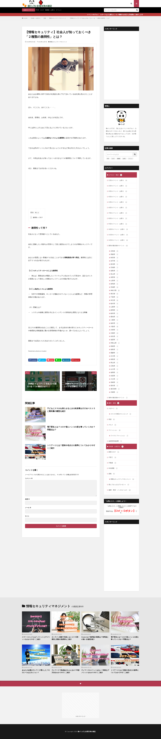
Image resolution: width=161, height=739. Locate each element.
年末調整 (113, 468)
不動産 (112, 463)
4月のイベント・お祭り (118, 197)
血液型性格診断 (115, 441)
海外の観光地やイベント (118, 398)
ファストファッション (119, 436)
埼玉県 (114, 300)
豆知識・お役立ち (35, 18)
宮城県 (114, 267)
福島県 (114, 271)
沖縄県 (114, 392)
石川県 (114, 356)
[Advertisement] (61, 189)
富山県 (114, 274)
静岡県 (114, 310)
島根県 (114, 346)
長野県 (114, 277)
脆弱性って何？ (36, 217)
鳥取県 (114, 359)
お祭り (53, 10)
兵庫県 (114, 330)
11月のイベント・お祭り (118, 235)
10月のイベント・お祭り (118, 229)
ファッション (115, 430)
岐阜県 (114, 313)
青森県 (114, 254)
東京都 (114, 294)
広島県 (114, 366)
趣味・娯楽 (114, 403)
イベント (59, 10)
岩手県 (114, 261)
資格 (45, 18)
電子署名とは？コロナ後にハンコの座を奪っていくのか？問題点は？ (71, 428)
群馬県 (114, 284)
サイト (27, 516)
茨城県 (114, 287)
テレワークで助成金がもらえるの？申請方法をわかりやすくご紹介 (65, 671)
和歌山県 (115, 343)
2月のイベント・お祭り (118, 186)
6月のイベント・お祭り (118, 208)
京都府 (114, 333)
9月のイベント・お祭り (118, 224)
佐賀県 (114, 376)
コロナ (42, 10)
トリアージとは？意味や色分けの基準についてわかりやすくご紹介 (71, 446)
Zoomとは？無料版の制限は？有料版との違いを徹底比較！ (95, 638)
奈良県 (114, 336)
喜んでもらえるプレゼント (119, 485)
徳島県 (114, 350)
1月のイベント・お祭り (118, 180)
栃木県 (114, 304)
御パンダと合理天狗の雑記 (87, 731)
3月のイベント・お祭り (118, 191)
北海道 (114, 251)
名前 (27, 499)
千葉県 (114, 297)
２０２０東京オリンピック (121, 414)
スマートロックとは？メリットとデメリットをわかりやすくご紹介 (36, 638)
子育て (112, 457)
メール (28, 507)
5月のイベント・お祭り (118, 202)
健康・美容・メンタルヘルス (120, 490)
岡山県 (114, 363)
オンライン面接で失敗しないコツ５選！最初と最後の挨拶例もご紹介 (65, 638)
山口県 (114, 369)
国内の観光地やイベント (118, 246)
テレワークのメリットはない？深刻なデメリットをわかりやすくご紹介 (95, 671)
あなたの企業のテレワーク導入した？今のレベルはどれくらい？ (36, 671)
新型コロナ (114, 452)
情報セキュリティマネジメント (57, 18)
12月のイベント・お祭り (118, 240)
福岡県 (114, 373)
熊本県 (114, 386)
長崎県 (114, 382)
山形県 (114, 281)
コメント (29, 478)
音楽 (112, 419)
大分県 (114, 379)
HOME (26, 18)
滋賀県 (114, 340)
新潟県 (114, 264)
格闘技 (47, 10)
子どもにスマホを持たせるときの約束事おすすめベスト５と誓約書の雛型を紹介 (71, 409)
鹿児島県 (115, 389)
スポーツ (113, 409)
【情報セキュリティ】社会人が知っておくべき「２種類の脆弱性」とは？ (89, 18)
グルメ (112, 425)
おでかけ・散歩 (115, 175)
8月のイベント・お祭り (118, 218)
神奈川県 (115, 290)
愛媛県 (114, 353)
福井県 (114, 323)
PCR (37, 10)
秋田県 (114, 258)
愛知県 (114, 317)
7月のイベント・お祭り (118, 213)
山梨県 (114, 307)
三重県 (114, 320)
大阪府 (114, 327)
